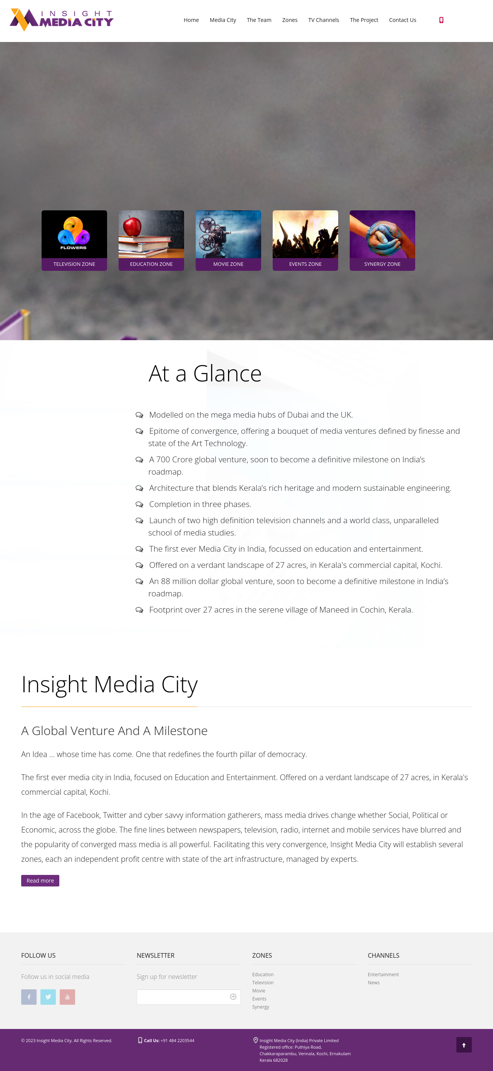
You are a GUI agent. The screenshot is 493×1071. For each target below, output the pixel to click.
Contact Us (402, 20)
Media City (223, 20)
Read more (40, 880)
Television (262, 982)
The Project (364, 20)
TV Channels (324, 20)
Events (259, 998)
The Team (259, 20)
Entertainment (383, 974)
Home (191, 20)
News (374, 982)
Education (263, 974)
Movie (258, 990)
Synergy (260, 1007)
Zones (290, 20)
